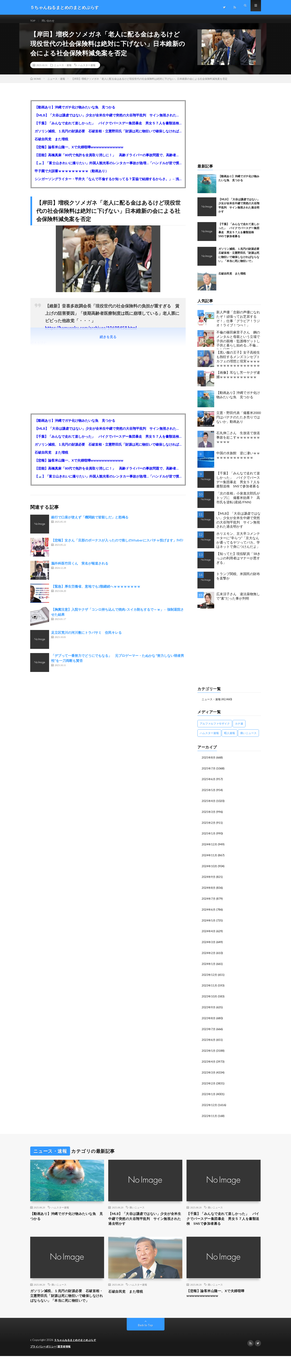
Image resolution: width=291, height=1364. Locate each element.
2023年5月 (209, 1050)
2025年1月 (209, 836)
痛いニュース (137, 1206)
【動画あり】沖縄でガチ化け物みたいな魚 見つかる (75, 111)
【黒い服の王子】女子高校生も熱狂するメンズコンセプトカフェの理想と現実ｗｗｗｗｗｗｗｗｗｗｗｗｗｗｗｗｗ (238, 362)
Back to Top (145, 1333)
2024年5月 (209, 922)
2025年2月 (209, 825)
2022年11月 (210, 1114)
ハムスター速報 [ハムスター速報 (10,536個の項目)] (209, 737)
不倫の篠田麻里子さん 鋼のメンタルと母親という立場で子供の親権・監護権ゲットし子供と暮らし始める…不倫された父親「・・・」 (238, 343)
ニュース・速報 (63, 69)
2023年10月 (210, 996)
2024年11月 (210, 857)
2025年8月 (209, 761)
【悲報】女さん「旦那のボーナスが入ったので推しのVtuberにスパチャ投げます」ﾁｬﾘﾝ (117, 544)
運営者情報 (67, 1354)
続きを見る (108, 341)
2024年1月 (209, 964)
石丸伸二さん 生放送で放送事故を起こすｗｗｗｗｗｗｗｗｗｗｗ (238, 441)
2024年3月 (209, 943)
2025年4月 (209, 804)
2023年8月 (209, 1018)
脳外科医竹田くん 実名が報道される (79, 567)
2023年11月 (210, 986)
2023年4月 (209, 1061)
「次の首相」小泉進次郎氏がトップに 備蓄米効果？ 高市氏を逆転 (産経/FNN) (238, 501)
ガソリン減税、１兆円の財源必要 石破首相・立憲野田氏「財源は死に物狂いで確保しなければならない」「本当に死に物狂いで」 (108, 135)
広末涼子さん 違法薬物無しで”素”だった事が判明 (238, 600)
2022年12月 (210, 1103)
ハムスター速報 (86, 69)
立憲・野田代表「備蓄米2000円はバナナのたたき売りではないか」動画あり (238, 421)
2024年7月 (209, 900)
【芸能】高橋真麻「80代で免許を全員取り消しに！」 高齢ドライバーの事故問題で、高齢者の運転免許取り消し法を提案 (108, 159)
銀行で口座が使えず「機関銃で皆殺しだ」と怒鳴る (89, 521)
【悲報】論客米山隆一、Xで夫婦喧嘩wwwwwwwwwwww (79, 151)
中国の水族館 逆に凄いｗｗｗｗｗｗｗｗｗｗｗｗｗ (238, 459)
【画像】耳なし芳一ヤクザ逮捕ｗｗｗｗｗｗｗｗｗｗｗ (238, 379)
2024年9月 (209, 879)
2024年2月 (209, 954)
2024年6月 (209, 911)
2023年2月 (209, 1082)
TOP (33, 21)
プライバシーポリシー (44, 1354)
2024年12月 (210, 847)
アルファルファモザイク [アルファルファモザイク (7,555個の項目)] (215, 727)
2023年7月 (209, 1029)
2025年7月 (209, 772)
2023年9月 (209, 1007)
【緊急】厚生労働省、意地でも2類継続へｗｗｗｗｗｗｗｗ (95, 590)
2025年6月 (209, 783)
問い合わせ (50, 21)
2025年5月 (209, 793)
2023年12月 (210, 975)
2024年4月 (209, 932)
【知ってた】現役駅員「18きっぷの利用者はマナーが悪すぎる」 (238, 562)
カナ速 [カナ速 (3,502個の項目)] (239, 727)
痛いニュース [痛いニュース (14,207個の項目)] (248, 737)
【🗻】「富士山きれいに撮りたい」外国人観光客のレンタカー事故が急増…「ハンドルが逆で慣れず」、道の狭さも (108, 167)
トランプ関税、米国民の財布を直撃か (238, 580)
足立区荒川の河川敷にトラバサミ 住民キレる (86, 637)
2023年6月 (209, 1039)
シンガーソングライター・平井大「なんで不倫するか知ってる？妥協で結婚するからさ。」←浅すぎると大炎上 (108, 183)
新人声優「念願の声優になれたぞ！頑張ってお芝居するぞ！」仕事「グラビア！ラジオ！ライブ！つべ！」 (238, 322)
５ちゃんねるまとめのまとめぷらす (76, 1348)
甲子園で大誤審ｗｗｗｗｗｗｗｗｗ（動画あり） (71, 175)
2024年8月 (209, 890)
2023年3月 (209, 1071)
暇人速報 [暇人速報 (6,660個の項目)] (229, 737)
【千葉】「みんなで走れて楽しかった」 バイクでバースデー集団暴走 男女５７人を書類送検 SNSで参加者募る (108, 127)
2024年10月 (210, 868)
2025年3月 (209, 815)
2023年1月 (209, 1093)
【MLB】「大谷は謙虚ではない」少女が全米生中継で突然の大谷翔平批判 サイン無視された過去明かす (108, 119)
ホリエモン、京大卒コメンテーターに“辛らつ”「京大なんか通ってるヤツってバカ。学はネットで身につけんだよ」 (238, 544)
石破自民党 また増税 (51, 143)
